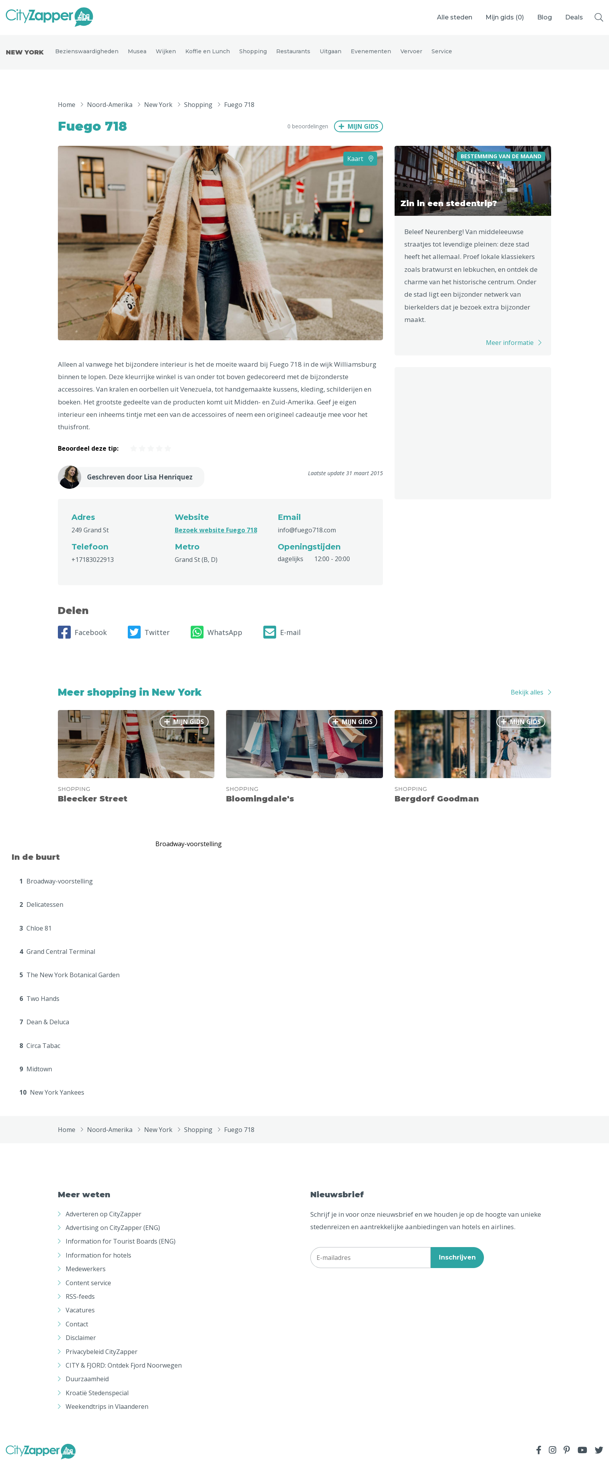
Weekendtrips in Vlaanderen (107, 1407)
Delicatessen (41, 905)
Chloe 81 (35, 928)
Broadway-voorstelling (56, 881)
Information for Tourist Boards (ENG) (121, 1241)
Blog (544, 17)
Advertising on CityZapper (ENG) (113, 1228)
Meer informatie (510, 343)
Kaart (360, 158)
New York (25, 52)
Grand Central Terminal (57, 952)
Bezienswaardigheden (86, 51)
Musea (137, 51)
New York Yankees (51, 1092)
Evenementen (371, 51)
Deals (574, 17)
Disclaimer (81, 1338)
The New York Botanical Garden (69, 975)
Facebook (82, 632)
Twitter (149, 632)
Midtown (35, 1069)
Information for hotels (98, 1255)
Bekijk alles (527, 692)
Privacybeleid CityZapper (101, 1351)
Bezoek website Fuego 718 (216, 530)
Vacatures (80, 1310)
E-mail (282, 632)
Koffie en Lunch (207, 51)
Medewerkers (86, 1269)
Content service (88, 1283)
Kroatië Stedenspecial (97, 1393)
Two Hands (39, 998)
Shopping (253, 51)
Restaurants (293, 51)
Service (442, 51)
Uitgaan (330, 51)
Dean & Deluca (44, 1022)
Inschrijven (457, 1257)
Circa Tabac (39, 1045)
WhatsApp (216, 632)
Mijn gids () (504, 17)
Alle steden (454, 17)
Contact (77, 1324)
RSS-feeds (80, 1297)
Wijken (166, 51)
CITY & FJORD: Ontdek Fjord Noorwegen (124, 1365)
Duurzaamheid (87, 1379)
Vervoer (411, 51)
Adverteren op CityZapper (103, 1214)
